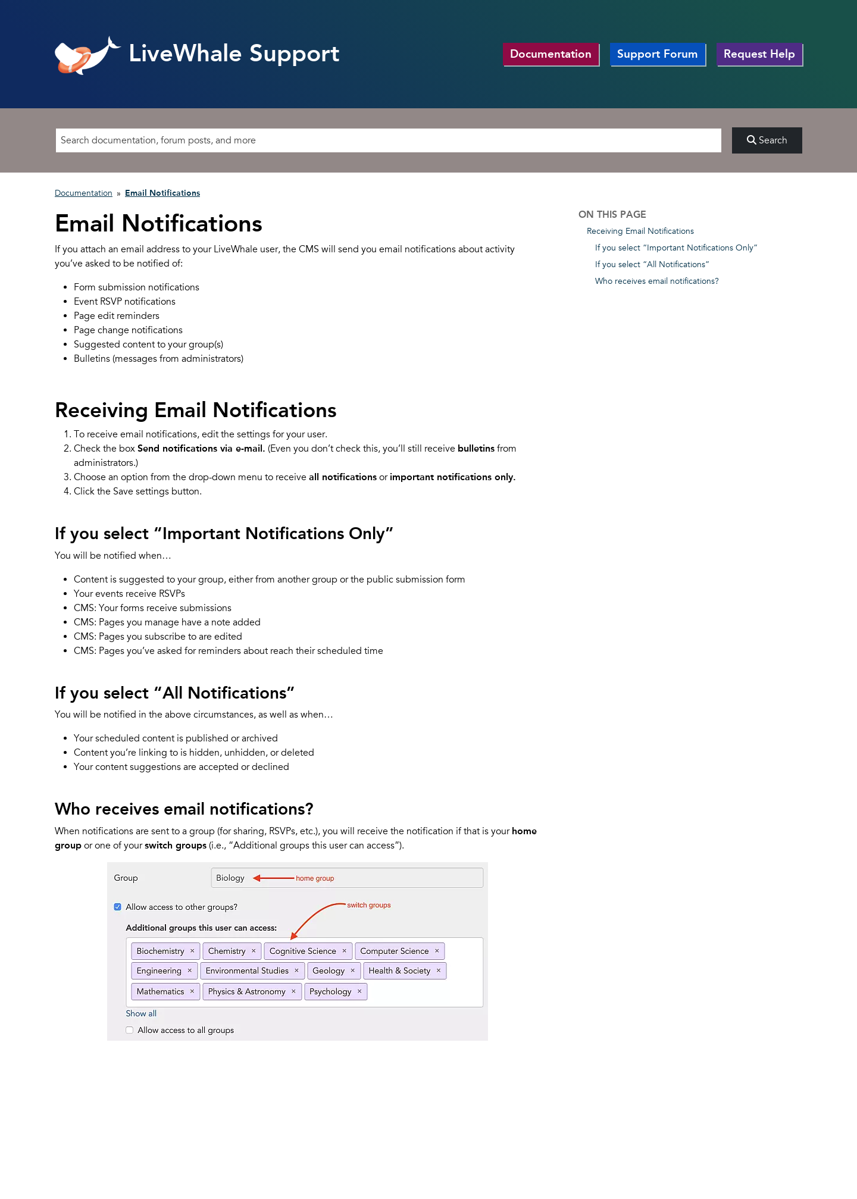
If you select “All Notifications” (652, 264)
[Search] (388, 140)
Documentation (551, 54)
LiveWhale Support (197, 53)
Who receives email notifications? (657, 281)
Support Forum (657, 54)
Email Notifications (162, 193)
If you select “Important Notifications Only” (676, 248)
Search (767, 140)
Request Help (759, 54)
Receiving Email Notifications (640, 231)
